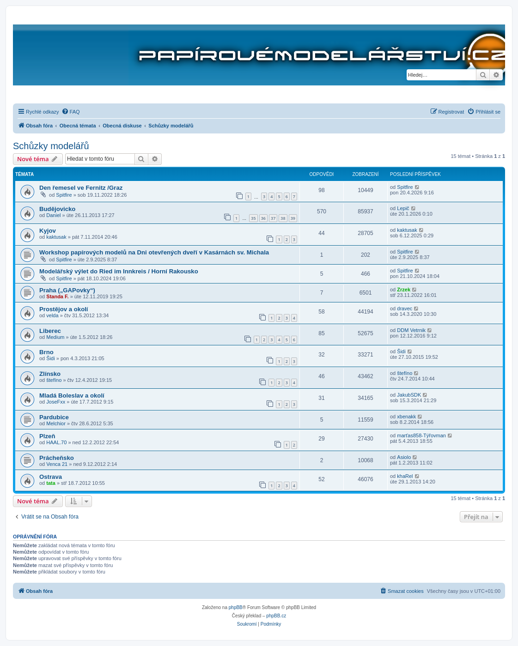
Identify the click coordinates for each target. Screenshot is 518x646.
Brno (46, 352)
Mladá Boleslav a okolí (71, 395)
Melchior (56, 423)
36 (263, 218)
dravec (404, 308)
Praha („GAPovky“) (67, 290)
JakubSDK (409, 395)
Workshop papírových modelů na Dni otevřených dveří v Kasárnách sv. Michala (154, 252)
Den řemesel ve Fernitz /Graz (80, 187)
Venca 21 (56, 464)
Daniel (53, 215)
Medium (55, 337)
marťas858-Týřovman (421, 435)
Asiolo (404, 457)
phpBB (236, 607)
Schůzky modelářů (51, 146)
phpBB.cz (276, 615)
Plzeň (47, 436)
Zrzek (403, 289)
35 (253, 218)
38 (282, 218)
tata (50, 483)
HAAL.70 (56, 442)
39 (293, 218)
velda (52, 315)
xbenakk (406, 416)
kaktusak (56, 237)
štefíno (53, 380)
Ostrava (50, 476)
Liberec (50, 330)
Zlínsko (50, 373)
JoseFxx (55, 402)
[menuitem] (70, 111)
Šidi (50, 358)
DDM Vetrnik (411, 330)
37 (273, 218)
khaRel (405, 476)
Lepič (403, 208)
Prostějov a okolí (63, 309)
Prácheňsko (56, 457)
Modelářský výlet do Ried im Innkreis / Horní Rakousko (118, 271)
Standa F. (57, 296)
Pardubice (54, 417)
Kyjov (47, 230)
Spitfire (64, 195)
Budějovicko (57, 208)
